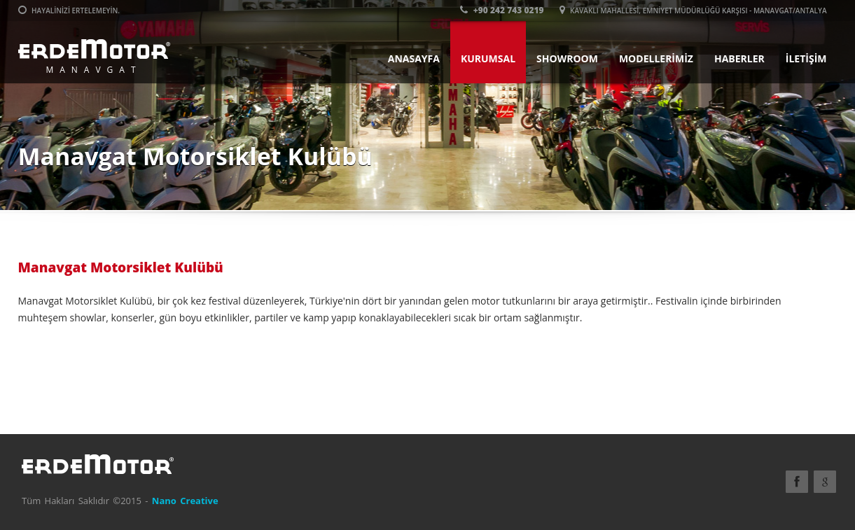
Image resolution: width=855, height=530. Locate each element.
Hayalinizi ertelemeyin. (69, 10)
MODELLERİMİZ (656, 58)
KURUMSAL (488, 58)
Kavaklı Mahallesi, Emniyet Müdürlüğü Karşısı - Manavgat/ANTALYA (693, 10)
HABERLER (739, 58)
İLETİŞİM (806, 58)
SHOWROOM (567, 58)
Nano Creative (185, 500)
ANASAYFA (414, 58)
